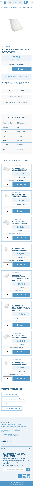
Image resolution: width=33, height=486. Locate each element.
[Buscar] (17, 2)
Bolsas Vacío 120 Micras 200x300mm (20, 169)
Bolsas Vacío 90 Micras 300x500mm (20, 363)
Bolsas (6, 404)
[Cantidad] (5, 69)
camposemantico (20, 484)
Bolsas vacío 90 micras (12, 408)
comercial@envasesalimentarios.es (16, 426)
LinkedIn (28, 476)
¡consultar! (24, 102)
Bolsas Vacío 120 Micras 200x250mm (19, 222)
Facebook (20, 476)
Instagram (24, 476)
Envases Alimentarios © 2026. (16, 482)
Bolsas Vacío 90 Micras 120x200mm (19, 196)
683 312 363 (17, 424)
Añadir (21, 69)
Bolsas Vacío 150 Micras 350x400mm (19, 336)
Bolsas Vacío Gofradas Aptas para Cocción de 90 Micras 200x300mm (21, 308)
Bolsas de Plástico (10, 394)
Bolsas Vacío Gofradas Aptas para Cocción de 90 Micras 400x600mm (21, 277)
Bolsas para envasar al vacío (14, 399)
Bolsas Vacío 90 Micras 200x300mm (20, 249)
